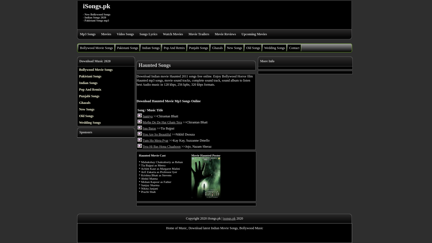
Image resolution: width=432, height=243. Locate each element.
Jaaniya (148, 116)
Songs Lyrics (148, 34)
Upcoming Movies (254, 34)
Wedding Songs (274, 48)
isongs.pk (229, 218)
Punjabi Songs (198, 48)
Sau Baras (149, 128)
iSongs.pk (96, 6)
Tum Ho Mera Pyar (155, 140)
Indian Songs (151, 48)
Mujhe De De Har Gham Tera (162, 122)
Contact (294, 48)
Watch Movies (173, 34)
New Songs (234, 48)
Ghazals (217, 48)
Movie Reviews (225, 34)
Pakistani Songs (127, 48)
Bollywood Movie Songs (96, 48)
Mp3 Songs (88, 34)
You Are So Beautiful (157, 134)
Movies (106, 34)
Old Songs (253, 48)
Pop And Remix (174, 48)
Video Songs (125, 34)
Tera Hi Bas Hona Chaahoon (162, 146)
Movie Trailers (198, 34)
